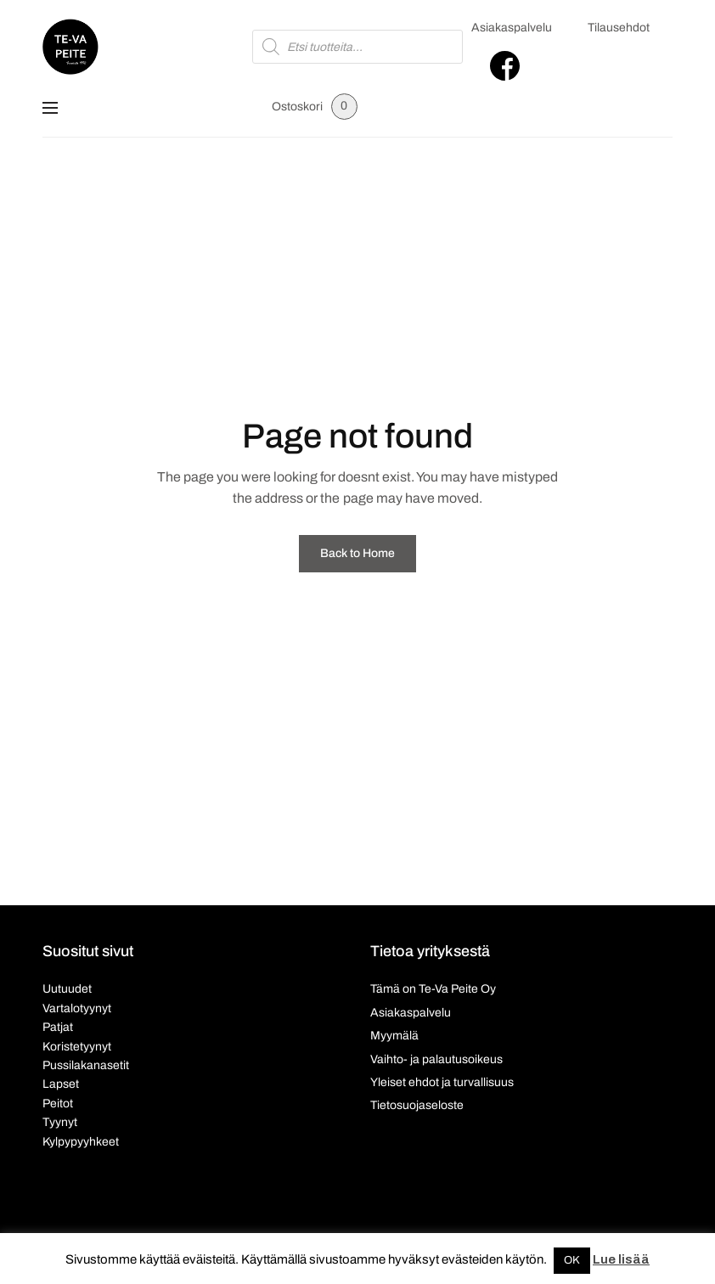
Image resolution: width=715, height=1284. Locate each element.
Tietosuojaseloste (417, 1105)
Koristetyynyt (76, 1046)
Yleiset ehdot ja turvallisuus (442, 1082)
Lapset (60, 1084)
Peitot (57, 1103)
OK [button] (572, 1260)
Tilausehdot (619, 27)
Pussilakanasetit (85, 1065)
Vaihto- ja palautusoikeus (436, 1059)
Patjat (57, 1027)
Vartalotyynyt (76, 1008)
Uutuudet (67, 989)
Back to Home (357, 553)
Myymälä (394, 1035)
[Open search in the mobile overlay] (357, 47)
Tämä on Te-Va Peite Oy (433, 989)
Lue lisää (621, 1259)
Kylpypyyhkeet (80, 1141)
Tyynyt (59, 1122)
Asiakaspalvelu (511, 27)
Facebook (505, 66)
